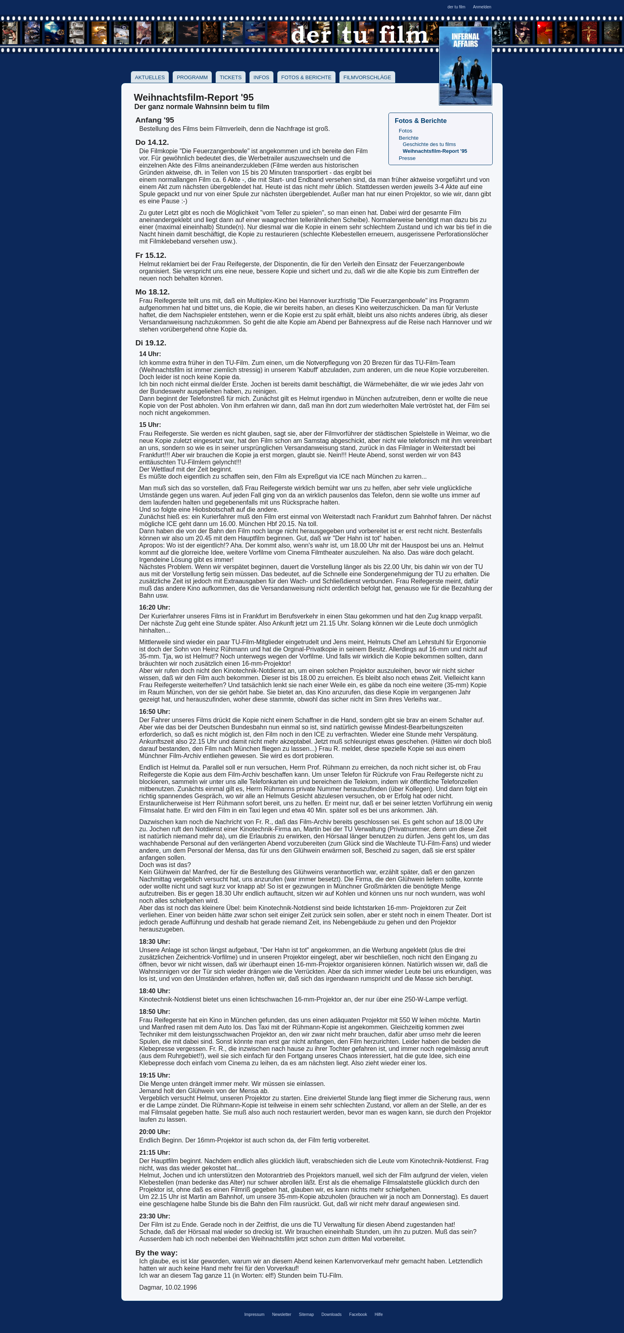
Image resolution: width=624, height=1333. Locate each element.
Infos (261, 77)
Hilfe (378, 1314)
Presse (407, 158)
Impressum (254, 1314)
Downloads (332, 1314)
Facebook (358, 1314)
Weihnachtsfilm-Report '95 (435, 151)
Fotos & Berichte (306, 77)
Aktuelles (150, 77)
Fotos (405, 131)
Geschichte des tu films (429, 144)
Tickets (231, 77)
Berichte (409, 138)
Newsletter (281, 1314)
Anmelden (482, 7)
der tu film (456, 7)
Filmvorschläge (367, 77)
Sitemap (306, 1314)
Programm (192, 77)
